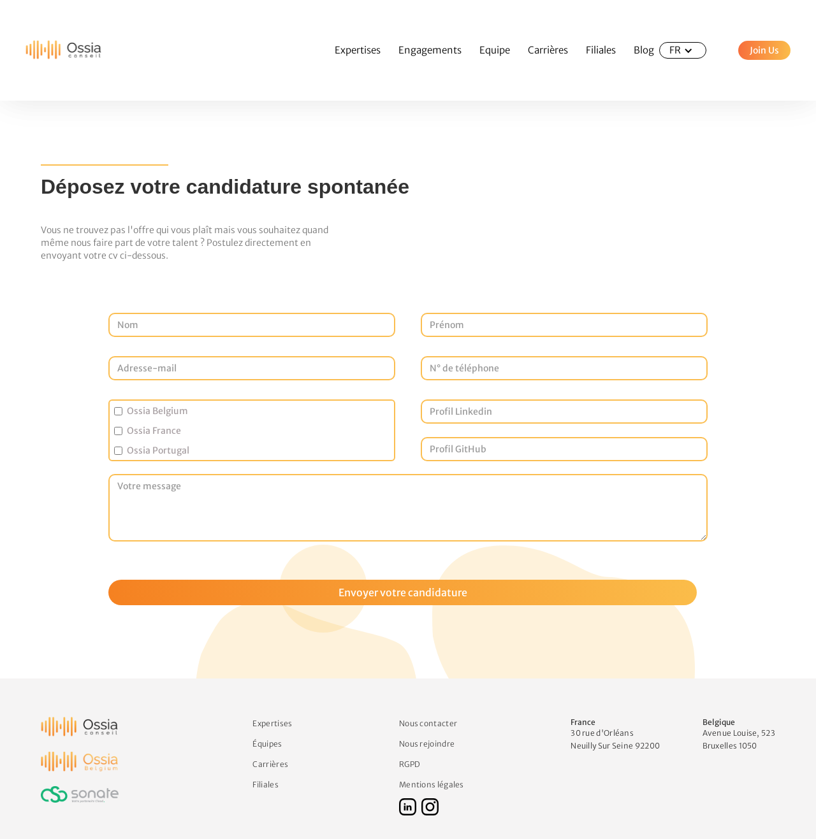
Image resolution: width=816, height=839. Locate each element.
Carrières (548, 50)
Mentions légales (431, 784)
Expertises (358, 50)
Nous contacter (428, 723)
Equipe (494, 50)
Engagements (430, 50)
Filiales (601, 50)
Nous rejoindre (427, 743)
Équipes (267, 743)
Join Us (764, 50)
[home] (51, 50)
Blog (644, 50)
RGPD (409, 763)
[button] (682, 50)
